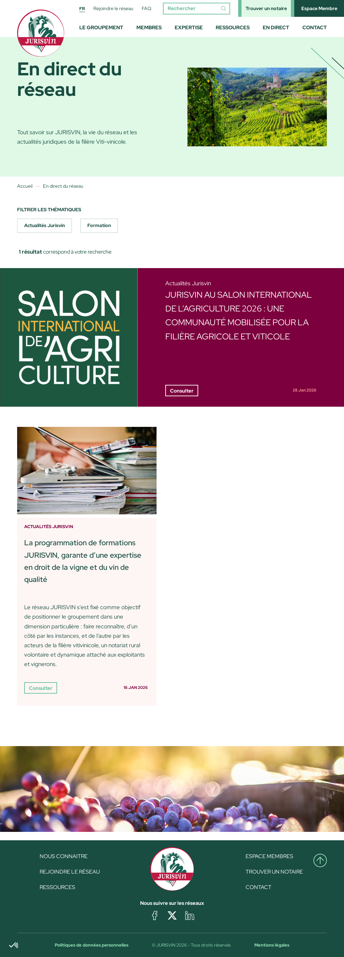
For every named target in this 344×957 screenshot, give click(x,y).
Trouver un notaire (266, 8)
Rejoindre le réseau (113, 8)
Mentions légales (271, 945)
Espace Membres (269, 856)
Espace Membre (319, 8)
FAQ (146, 8)
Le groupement (101, 27)
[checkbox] (44, 226)
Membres (149, 27)
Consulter (182, 391)
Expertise (189, 27)
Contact (314, 27)
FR (82, 8)
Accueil (25, 186)
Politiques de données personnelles (91, 945)
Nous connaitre (64, 856)
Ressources (233, 27)
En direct (276, 27)
